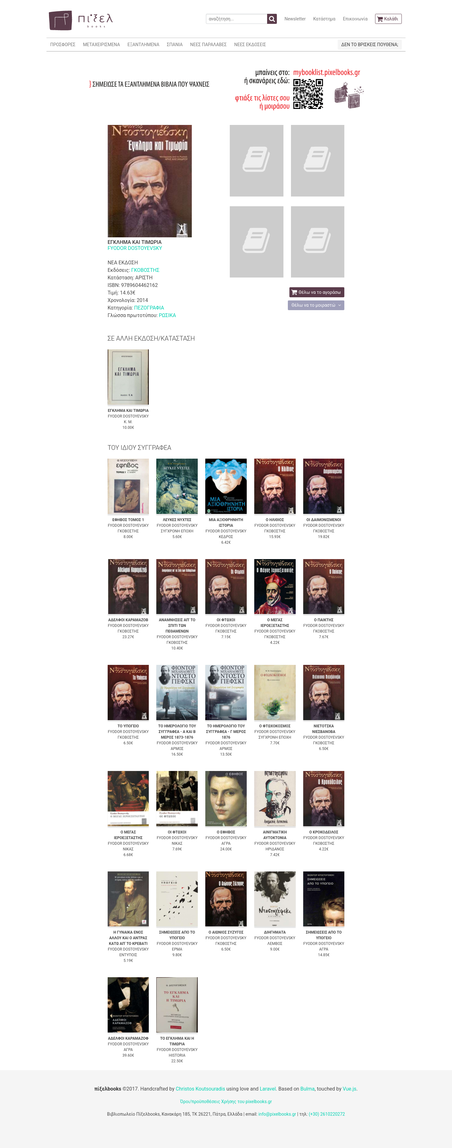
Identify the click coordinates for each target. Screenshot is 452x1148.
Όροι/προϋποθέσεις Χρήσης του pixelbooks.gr (226, 1101)
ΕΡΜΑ (177, 949)
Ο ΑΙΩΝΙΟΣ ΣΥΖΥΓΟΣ (225, 932)
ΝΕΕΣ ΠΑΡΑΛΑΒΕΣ (208, 44)
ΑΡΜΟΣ (177, 748)
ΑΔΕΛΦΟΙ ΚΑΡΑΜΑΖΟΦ (128, 1038)
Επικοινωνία (355, 18)
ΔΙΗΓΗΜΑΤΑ (275, 932)
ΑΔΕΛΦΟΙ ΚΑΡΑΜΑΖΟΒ (128, 620)
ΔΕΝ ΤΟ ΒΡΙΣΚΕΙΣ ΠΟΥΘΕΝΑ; (369, 44)
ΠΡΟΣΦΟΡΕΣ (62, 44)
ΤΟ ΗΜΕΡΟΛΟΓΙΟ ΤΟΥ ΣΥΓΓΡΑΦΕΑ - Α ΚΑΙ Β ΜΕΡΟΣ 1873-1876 (177, 732)
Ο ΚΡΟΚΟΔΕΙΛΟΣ (323, 832)
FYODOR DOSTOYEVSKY (135, 248)
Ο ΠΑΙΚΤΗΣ (324, 620)
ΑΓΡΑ (225, 843)
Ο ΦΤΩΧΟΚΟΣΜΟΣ (275, 726)
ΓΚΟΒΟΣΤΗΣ (145, 270)
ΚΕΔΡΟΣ (226, 537)
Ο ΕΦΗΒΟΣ (226, 832)
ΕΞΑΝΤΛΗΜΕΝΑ (143, 44)
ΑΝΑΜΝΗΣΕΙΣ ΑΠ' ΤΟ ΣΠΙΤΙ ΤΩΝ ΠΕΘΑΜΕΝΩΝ (177, 625)
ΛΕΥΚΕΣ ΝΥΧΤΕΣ (177, 520)
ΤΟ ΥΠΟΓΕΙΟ (128, 726)
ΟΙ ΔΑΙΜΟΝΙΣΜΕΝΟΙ (323, 520)
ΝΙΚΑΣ (128, 849)
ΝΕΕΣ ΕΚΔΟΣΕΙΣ (250, 44)
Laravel (268, 1089)
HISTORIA (177, 1055)
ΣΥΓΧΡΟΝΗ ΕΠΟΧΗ (177, 531)
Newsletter (294, 18)
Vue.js (350, 1089)
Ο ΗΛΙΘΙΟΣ (275, 520)
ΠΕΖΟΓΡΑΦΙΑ (149, 308)
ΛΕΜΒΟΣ (274, 943)
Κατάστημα (324, 18)
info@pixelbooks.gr (277, 1114)
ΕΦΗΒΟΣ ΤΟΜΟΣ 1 (128, 520)
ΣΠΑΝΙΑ (175, 44)
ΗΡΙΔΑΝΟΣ (275, 849)
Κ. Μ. (128, 422)
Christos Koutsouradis (200, 1089)
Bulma (307, 1089)
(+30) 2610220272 (327, 1114)
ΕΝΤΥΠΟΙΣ (128, 955)
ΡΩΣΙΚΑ (167, 315)
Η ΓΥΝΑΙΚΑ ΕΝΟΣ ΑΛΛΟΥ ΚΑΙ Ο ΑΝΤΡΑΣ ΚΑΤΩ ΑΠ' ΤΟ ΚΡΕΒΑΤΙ (128, 938)
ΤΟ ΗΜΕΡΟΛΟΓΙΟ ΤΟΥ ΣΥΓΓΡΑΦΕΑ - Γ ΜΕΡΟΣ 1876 (226, 732)
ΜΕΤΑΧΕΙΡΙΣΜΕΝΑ (101, 44)
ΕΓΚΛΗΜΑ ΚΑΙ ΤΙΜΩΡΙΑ (128, 410)
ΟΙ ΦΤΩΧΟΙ (226, 620)
